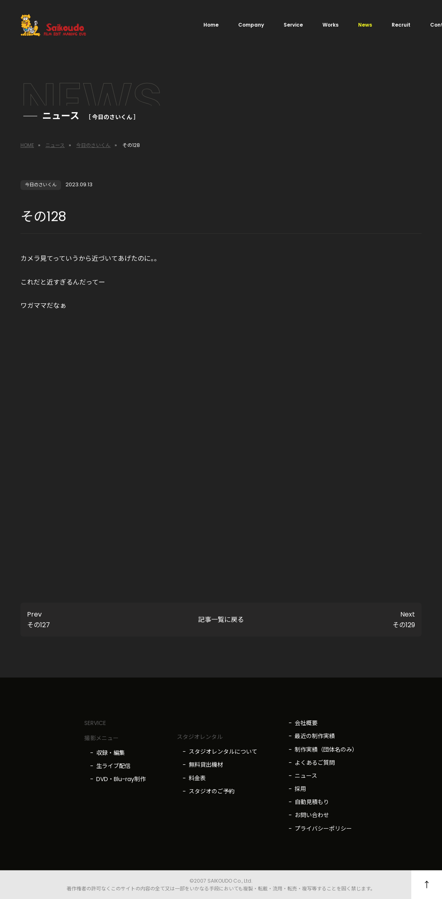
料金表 (197, 778)
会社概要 (306, 723)
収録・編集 (110, 753)
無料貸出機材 (206, 765)
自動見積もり (312, 802)
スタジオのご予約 (212, 791)
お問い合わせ (312, 815)
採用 (300, 789)
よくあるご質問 (315, 763)
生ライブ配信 (113, 766)
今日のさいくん (93, 145)
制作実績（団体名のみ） (326, 749)
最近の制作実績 (315, 736)
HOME (27, 145)
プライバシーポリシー (323, 828)
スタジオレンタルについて (223, 752)
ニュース (55, 145)
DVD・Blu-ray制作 (121, 779)
